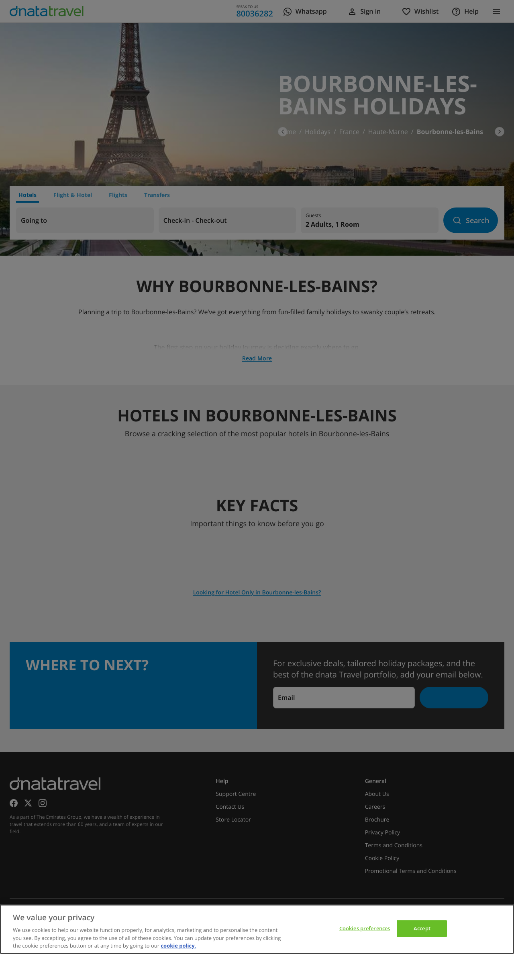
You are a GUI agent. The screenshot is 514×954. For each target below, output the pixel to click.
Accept (422, 928)
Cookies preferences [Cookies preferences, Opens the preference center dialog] (364, 928)
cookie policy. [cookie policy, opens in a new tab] (178, 945)
